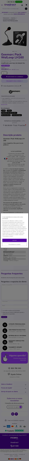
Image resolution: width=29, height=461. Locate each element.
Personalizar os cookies (14, 244)
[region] (14, 230)
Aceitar (14, 240)
